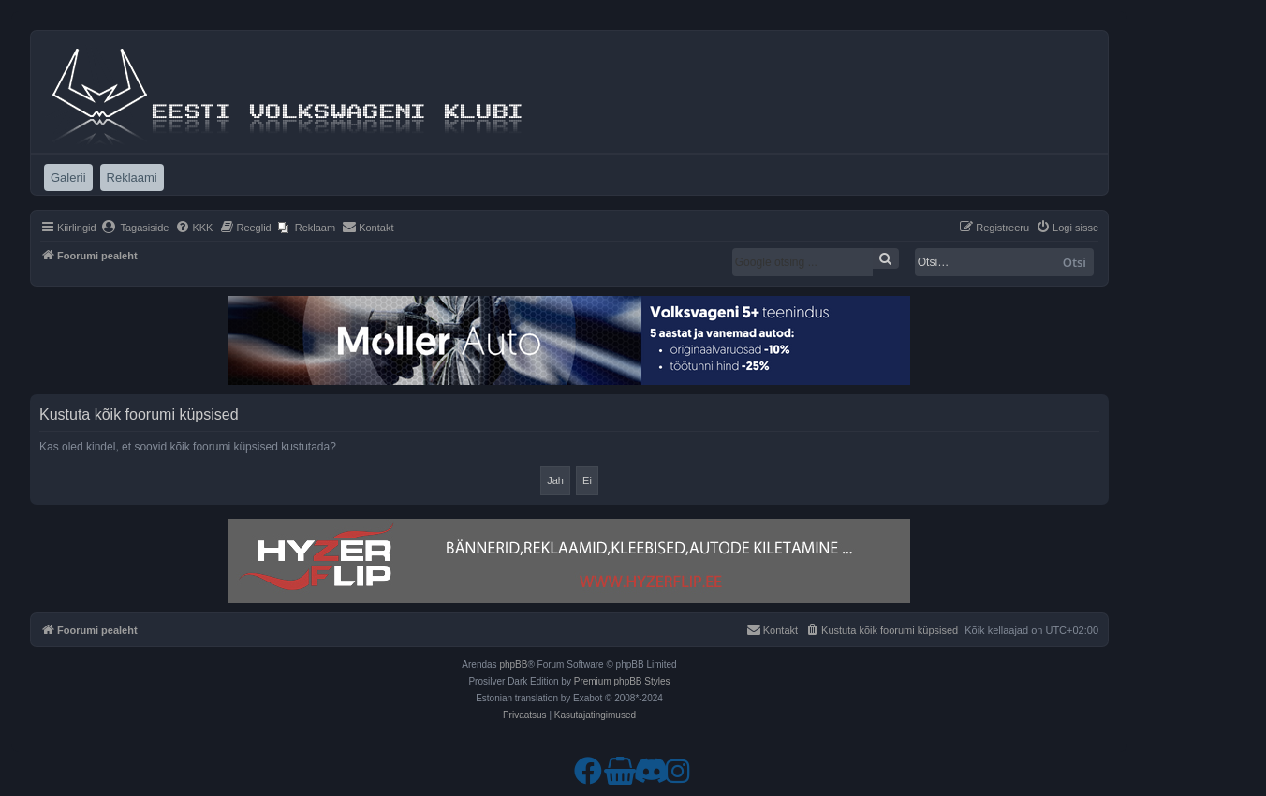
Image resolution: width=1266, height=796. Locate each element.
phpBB (513, 664)
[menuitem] (135, 227)
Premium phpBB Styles (622, 681)
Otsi (1074, 262)
